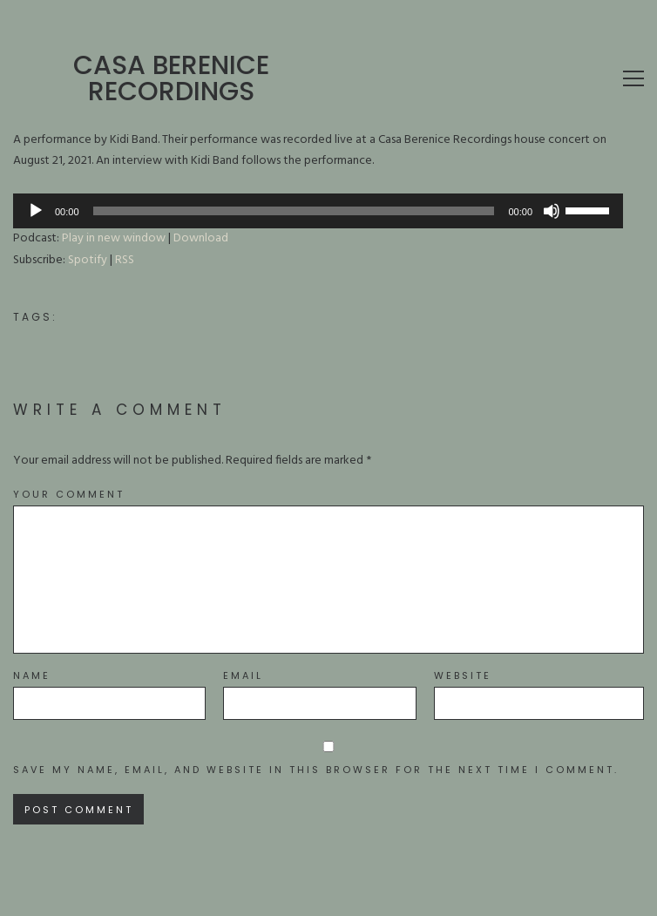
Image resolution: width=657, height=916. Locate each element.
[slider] (294, 211)
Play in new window (114, 238)
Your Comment (69, 494)
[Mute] (551, 211)
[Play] (35, 211)
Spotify (87, 260)
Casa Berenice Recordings (171, 78)
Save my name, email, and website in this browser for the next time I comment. (316, 770)
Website (462, 676)
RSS (124, 260)
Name (32, 676)
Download (200, 238)
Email (243, 676)
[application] (318, 210)
